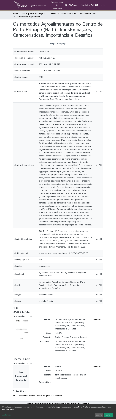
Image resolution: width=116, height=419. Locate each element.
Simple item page (58, 43)
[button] (96, 5)
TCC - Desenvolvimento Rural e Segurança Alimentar (87, 13)
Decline (99, 415)
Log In (102, 5)
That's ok (108, 415)
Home (15, 13)
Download (96, 319)
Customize (6, 415)
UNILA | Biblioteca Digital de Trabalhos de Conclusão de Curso (34, 13)
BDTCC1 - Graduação (61, 13)
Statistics (85, 5)
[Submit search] (92, 5)
